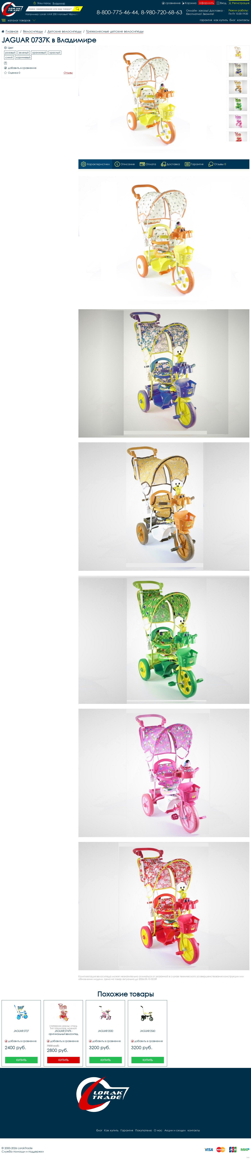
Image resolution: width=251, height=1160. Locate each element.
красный (55, 52)
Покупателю (143, 1130)
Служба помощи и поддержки (23, 1151)
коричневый (23, 57)
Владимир (59, 3)
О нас (157, 1130)
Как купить (220, 20)
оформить (206, 2)
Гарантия (205, 20)
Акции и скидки (174, 1130)
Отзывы (68, 72)
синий (9, 57)
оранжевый (39, 52)
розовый (10, 52)
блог (232, 20)
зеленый (24, 52)
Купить (21, 1060)
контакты (243, 20)
